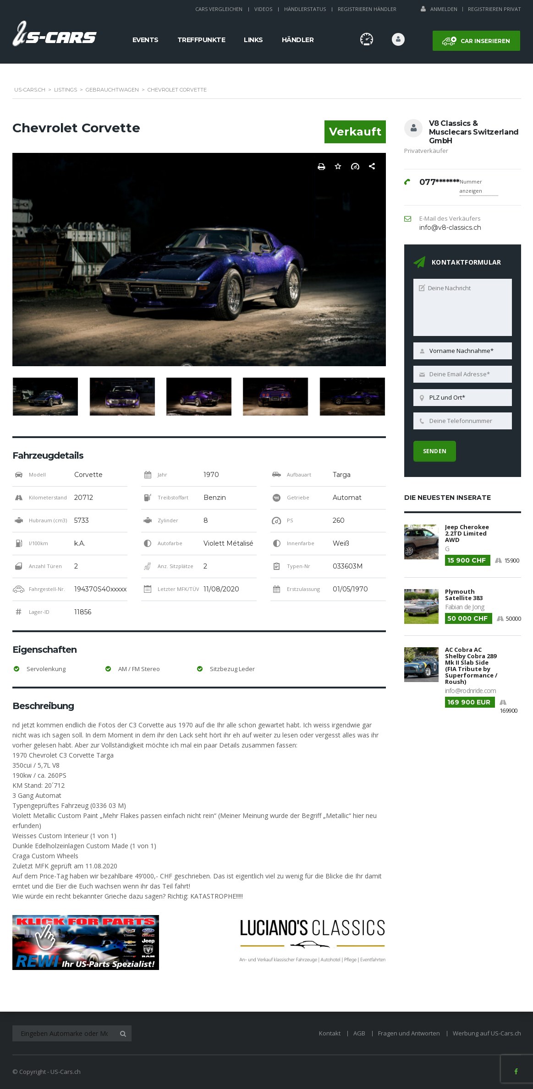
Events (145, 40)
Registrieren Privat (494, 8)
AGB (359, 1033)
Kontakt (330, 1033)
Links (253, 40)
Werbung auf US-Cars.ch (487, 1033)
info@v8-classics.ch (450, 227)
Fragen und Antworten (409, 1033)
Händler (298, 40)
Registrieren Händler (367, 8)
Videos (263, 8)
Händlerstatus (305, 8)
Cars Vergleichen (218, 8)
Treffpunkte (201, 40)
